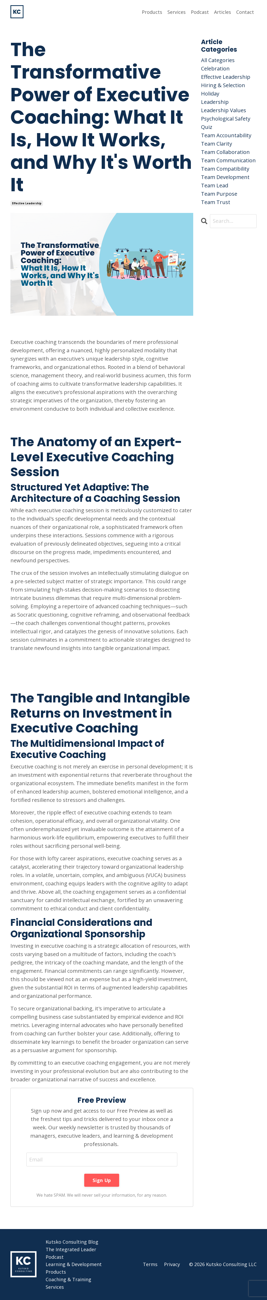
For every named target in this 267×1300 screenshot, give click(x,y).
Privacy (172, 1264)
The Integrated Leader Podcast (71, 1253)
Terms (150, 1264)
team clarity (216, 143)
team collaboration (225, 152)
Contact (245, 12)
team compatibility (225, 168)
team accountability (226, 135)
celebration (215, 68)
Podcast (200, 12)
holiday (210, 93)
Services (176, 12)
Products (152, 12)
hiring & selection (223, 85)
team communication (228, 160)
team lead (214, 185)
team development (225, 177)
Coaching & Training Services (68, 1283)
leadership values (223, 110)
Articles (222, 12)
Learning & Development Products (74, 1268)
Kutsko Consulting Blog (72, 1242)
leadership (215, 101)
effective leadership (26, 203)
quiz (206, 126)
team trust (215, 202)
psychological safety (225, 118)
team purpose (219, 193)
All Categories (218, 60)
